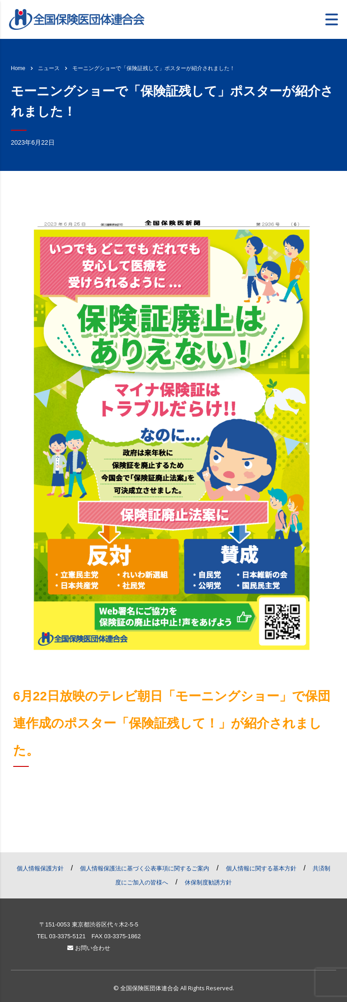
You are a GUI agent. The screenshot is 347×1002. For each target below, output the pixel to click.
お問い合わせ (88, 948)
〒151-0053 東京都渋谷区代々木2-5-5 (88, 924)
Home (18, 68)
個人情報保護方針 (40, 868)
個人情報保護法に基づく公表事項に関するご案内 (144, 868)
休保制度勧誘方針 (208, 882)
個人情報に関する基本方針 (261, 868)
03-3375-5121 (67, 936)
